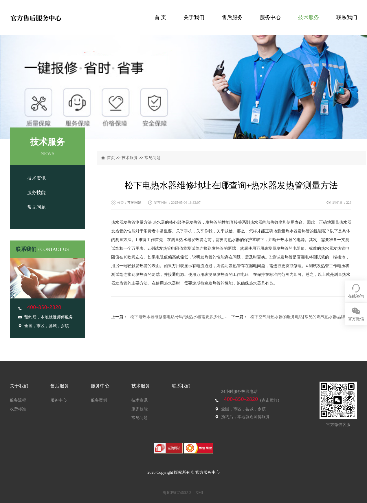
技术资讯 (36, 178)
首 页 (160, 17)
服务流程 (18, 400)
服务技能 (36, 192)
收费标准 (18, 409)
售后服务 (232, 17)
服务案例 (99, 400)
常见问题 (36, 207)
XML (199, 493)
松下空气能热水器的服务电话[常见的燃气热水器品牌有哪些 (303, 317)
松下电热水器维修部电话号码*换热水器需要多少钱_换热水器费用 (189, 317)
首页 (111, 158)
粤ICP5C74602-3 (177, 493)
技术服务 (308, 17)
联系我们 (346, 17)
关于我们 (193, 17)
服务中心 (270, 17)
